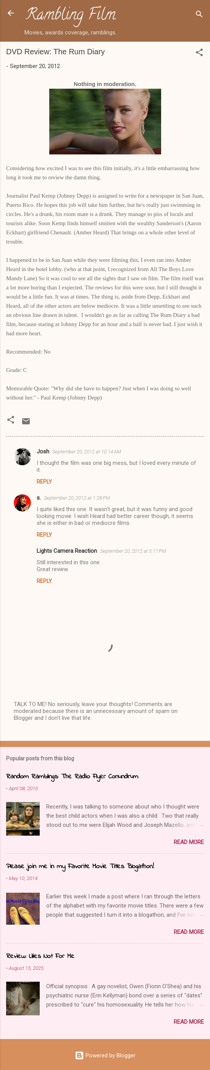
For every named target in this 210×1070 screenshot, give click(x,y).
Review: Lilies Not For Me (40, 956)
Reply (44, 482)
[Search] (199, 15)
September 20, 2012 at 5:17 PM (133, 551)
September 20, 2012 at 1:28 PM (77, 498)
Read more (189, 842)
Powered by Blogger (105, 1055)
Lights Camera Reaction (67, 550)
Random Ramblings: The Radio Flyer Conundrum (72, 777)
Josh (43, 451)
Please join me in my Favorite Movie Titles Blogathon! (80, 867)
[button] (199, 54)
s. (39, 497)
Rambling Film (71, 16)
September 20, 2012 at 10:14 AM (86, 452)
